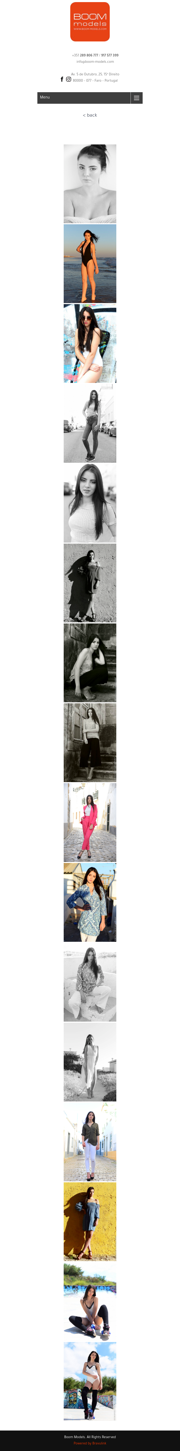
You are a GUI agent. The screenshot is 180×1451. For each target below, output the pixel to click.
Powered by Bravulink (90, 1444)
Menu (45, 98)
